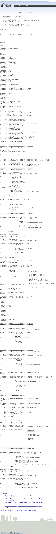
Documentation (13, 524)
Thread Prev (12, 510)
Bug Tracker (13, 528)
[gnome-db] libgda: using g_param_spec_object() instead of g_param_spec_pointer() (22, 495)
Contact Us (2, 527)
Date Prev (2, 510)
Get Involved (3, 524)
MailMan (18, 533)
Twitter (21, 528)
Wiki (12, 525)
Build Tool (12, 530)
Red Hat (12, 533)
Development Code (14, 529)
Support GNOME (3, 526)
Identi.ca (21, 527)
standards (6, 533)
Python (21, 533)
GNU (24, 533)
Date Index (29, 510)
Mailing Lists (21, 5)
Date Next (7, 510)
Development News (23, 526)
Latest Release (22, 524)
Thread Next (17, 510)
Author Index (34, 510)
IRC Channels (13, 527)
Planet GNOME (22, 525)
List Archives (27, 5)
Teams (2, 525)
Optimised (2, 533)
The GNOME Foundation (5, 528)
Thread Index (23, 510)
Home (16, 5)
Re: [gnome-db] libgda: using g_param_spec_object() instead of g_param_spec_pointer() (23, 498)
